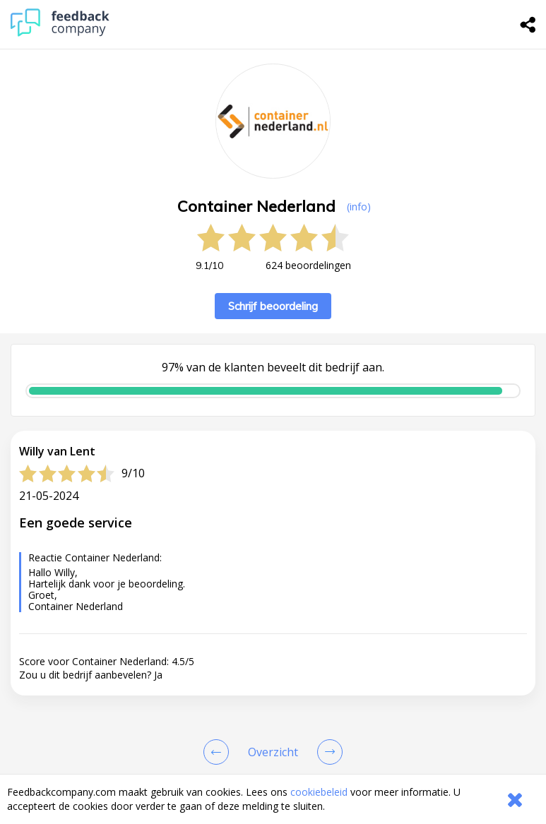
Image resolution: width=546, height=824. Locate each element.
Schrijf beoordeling (273, 306)
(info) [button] (359, 206)
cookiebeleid (319, 792)
